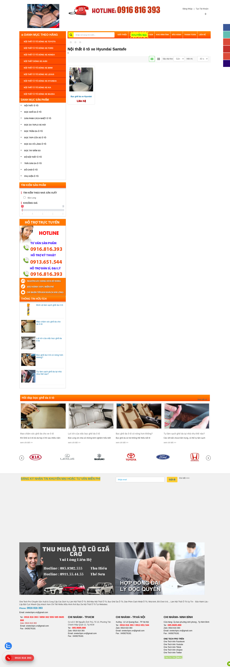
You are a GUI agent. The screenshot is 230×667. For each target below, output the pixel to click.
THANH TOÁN (190, 35)
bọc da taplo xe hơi (35, 125)
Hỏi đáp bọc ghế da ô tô (38, 397)
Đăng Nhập (186, 9)
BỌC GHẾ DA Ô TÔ (33, 112)
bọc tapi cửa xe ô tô (35, 138)
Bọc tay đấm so (32, 151)
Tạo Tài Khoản (202, 9)
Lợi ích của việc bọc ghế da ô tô (84, 433)
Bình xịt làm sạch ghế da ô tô (49, 305)
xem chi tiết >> (26, 442)
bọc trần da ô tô (33, 131)
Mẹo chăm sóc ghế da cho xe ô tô (37, 433)
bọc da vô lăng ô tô (35, 144)
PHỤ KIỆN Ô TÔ (31, 176)
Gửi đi (172, 479)
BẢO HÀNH (176, 35)
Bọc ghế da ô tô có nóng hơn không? (134, 433)
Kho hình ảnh (162, 35)
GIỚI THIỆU (122, 35)
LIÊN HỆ (202, 35)
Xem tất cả (202, 399)
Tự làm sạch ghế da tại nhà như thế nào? (184, 433)
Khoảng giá (30, 203)
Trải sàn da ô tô (33, 163)
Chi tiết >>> (184, 478)
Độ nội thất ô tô (33, 157)
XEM (141, 35)
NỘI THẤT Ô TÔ (31, 106)
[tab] (42, 193)
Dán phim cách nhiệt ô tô (37, 118)
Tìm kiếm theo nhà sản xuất (40, 192)
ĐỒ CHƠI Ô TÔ (31, 170)
